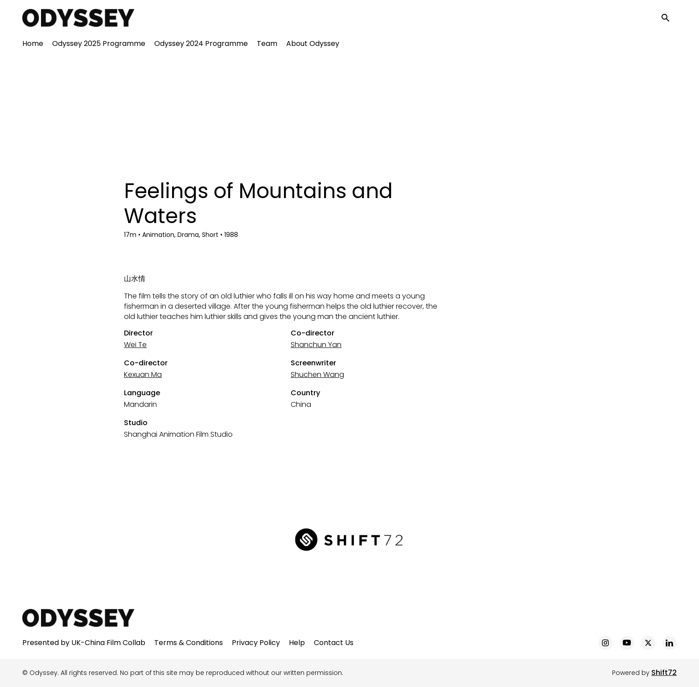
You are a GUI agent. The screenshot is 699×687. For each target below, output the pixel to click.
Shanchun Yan (316, 344)
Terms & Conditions (188, 642)
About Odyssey (312, 45)
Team (267, 45)
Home (32, 45)
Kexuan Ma (143, 374)
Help (297, 642)
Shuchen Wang (317, 374)
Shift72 (664, 672)
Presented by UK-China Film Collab (83, 642)
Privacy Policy (256, 642)
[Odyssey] (78, 618)
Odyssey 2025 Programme (98, 45)
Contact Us (334, 642)
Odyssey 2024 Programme (201, 45)
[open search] (669, 18)
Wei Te (135, 344)
